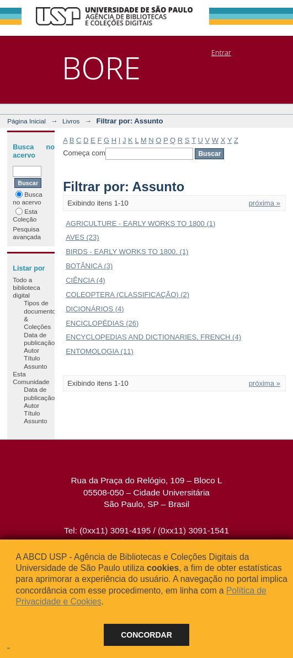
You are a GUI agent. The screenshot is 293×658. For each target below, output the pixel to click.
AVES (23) (82, 237)
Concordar (146, 634)
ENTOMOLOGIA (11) (100, 351)
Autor (31, 350)
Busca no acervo (27, 198)
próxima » (264, 203)
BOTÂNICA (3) (89, 266)
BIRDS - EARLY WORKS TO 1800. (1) (127, 251)
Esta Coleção (25, 215)
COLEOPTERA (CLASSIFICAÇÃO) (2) (127, 294)
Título (32, 358)
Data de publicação (39, 338)
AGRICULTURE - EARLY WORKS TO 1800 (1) (140, 223)
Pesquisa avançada (27, 232)
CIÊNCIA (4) (85, 280)
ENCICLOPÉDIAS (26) (102, 323)
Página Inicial (26, 121)
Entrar (221, 52)
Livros (70, 121)
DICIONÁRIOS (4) (95, 309)
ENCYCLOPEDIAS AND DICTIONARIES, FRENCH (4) (153, 337)
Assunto (35, 366)
